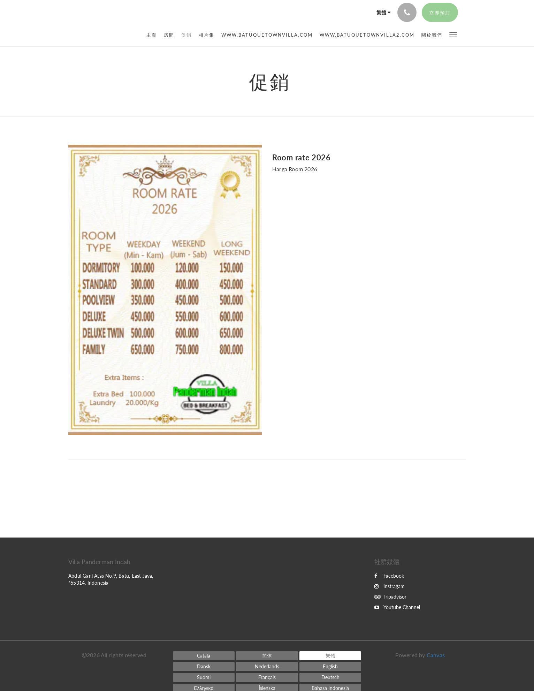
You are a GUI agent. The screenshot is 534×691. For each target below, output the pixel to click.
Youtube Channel (397, 607)
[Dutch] (267, 666)
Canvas (436, 655)
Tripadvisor (390, 597)
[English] (330, 666)
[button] (453, 34)
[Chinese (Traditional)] (330, 655)
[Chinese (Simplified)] (267, 655)
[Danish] (204, 666)
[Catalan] (204, 655)
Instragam (389, 586)
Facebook (389, 576)
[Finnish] (204, 677)
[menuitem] (153, 35)
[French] (267, 677)
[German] (330, 677)
